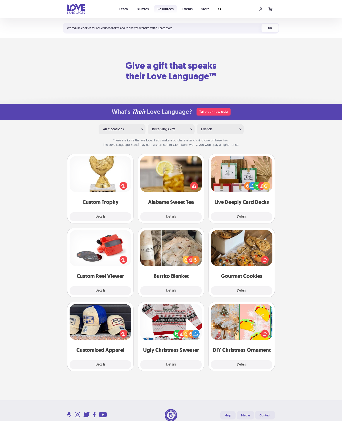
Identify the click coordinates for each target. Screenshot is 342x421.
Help (228, 415)
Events (187, 9)
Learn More (165, 28)
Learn (123, 9)
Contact (265, 415)
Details (100, 216)
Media (245, 415)
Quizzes (143, 9)
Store (205, 9)
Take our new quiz (213, 111)
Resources (165, 9)
